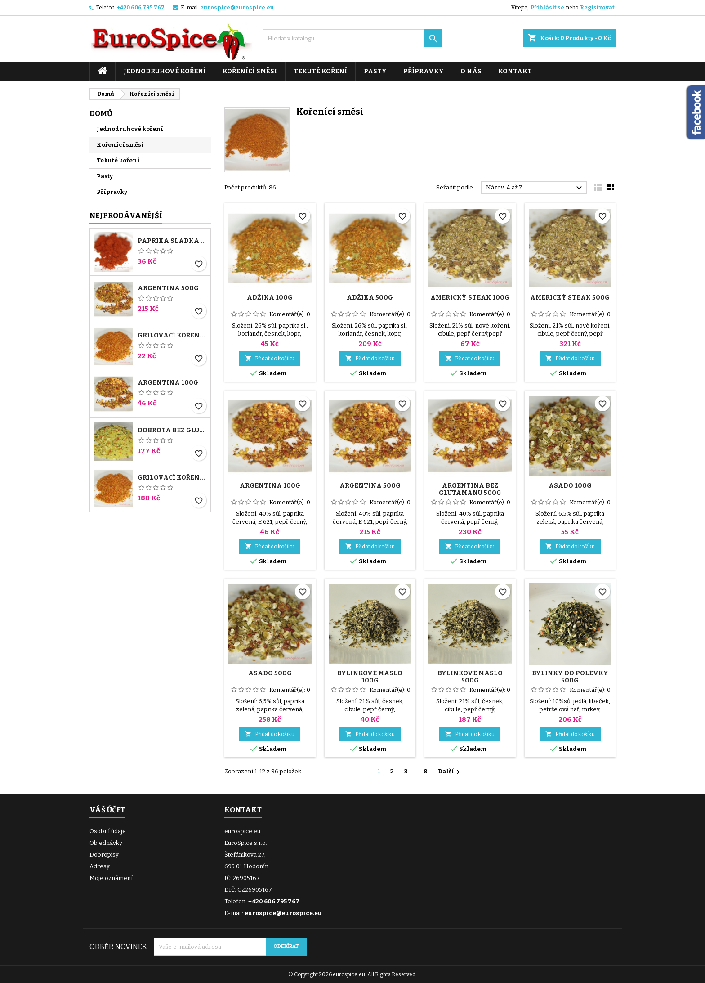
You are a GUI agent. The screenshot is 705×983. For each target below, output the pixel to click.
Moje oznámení (111, 878)
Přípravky (423, 71)
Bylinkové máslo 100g (369, 676)
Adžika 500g (370, 297)
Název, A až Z (535, 188)
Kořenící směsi (250, 71)
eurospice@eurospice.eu (237, 7)
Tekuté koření (320, 71)
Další (450, 772)
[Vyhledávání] (352, 38)
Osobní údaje (107, 831)
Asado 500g (270, 673)
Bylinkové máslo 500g (470, 676)
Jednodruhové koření (165, 71)
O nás (471, 71)
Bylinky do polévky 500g (570, 676)
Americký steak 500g (570, 297)
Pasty (375, 71)
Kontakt (515, 71)
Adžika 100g (270, 297)
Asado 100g (570, 485)
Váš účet (107, 810)
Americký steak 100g (469, 297)
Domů (100, 113)
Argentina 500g (168, 288)
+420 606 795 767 (141, 7)
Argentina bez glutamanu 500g (470, 489)
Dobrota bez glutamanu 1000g (172, 430)
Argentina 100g (168, 382)
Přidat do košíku (269, 358)
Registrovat (597, 7)
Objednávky (105, 842)
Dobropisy (104, 854)
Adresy (99, 866)
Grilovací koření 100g (172, 335)
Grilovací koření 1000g (172, 477)
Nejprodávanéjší (125, 215)
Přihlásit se (547, 7)
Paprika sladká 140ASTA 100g (172, 241)
